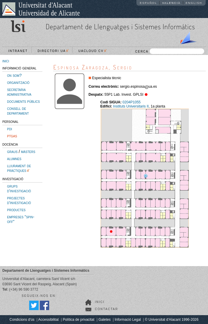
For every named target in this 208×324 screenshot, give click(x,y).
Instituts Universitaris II (131, 106)
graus (12, 151)
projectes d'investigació (19, 200)
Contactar (106, 309)
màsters (28, 151)
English (194, 2)
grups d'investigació (19, 188)
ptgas (12, 135)
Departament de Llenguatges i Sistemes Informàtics (120, 26)
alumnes (14, 158)
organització (18, 82)
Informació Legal (128, 320)
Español (148, 2)
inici (5, 60)
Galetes (104, 320)
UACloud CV (92, 51)
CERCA (169, 51)
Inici (100, 302)
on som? (14, 75)
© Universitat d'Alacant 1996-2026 (172, 320)
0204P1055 (132, 102)
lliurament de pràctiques (19, 168)
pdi (9, 128)
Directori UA (53, 51)
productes (16, 209)
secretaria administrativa (19, 92)
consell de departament (18, 110)
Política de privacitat (78, 320)
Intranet (18, 51)
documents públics (23, 101)
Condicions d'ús (21, 320)
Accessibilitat (48, 320)
